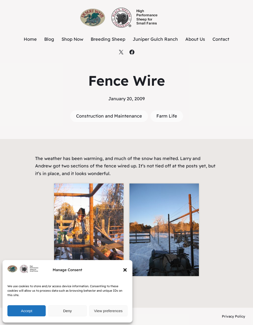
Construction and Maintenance (109, 116)
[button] (125, 269)
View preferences (108, 311)
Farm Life (166, 116)
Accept (26, 311)
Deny (67, 311)
